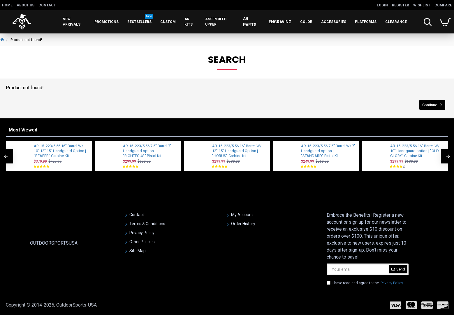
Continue (429, 105)
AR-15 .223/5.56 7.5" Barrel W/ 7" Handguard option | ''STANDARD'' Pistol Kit (328, 151)
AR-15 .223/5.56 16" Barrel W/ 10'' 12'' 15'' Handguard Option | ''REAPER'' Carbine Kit (60, 151)
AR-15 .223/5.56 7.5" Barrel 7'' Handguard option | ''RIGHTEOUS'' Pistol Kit (147, 151)
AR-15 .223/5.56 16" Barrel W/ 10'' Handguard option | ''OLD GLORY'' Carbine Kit (414, 151)
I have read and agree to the (365, 283)
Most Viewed (23, 130)
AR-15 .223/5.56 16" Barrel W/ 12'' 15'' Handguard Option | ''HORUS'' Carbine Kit (236, 151)
